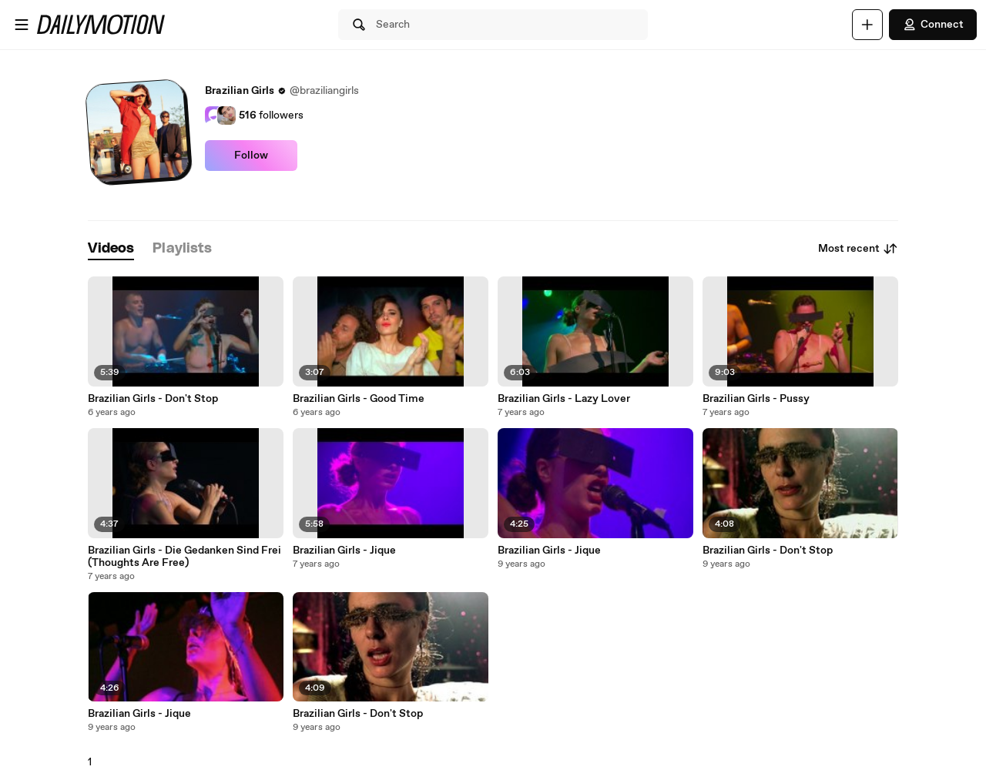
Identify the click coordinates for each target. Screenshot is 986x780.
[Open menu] (21, 24)
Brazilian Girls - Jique (344, 550)
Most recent (858, 248)
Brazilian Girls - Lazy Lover (564, 399)
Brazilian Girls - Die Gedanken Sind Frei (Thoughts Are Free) (184, 556)
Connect (933, 24)
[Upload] (867, 24)
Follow (251, 155)
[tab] (111, 249)
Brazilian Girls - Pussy (756, 399)
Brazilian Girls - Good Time (358, 399)
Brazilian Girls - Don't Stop (153, 399)
